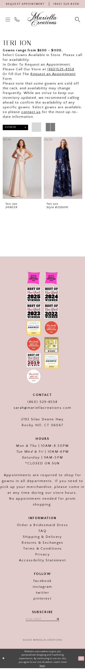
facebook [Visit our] (42, 582)
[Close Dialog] (4, 660)
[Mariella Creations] (43, 19)
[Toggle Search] (78, 19)
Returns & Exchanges (42, 543)
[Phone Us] (66, 4)
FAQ (42, 532)
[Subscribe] (59, 620)
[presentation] (22, 168)
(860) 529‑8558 (42, 403)
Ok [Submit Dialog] (81, 660)
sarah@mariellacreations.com (43, 409)
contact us (31, 112)
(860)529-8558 (60, 69)
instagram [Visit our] (42, 588)
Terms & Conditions (42, 549)
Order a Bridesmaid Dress (42, 526)
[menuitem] (8, 19)
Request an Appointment (52, 74)
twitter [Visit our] (42, 593)
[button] (8, 19)
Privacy (42, 555)
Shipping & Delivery (42, 538)
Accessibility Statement (42, 561)
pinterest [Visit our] (42, 599)
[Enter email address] (43, 620)
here (42, 667)
